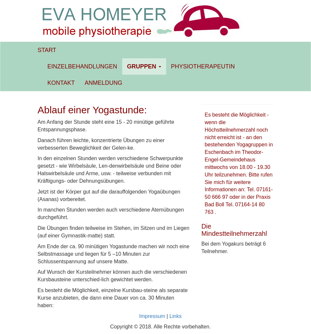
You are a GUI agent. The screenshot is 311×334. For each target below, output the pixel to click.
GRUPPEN (144, 66)
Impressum (152, 316)
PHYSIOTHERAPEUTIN (203, 66)
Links (175, 316)
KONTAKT (61, 83)
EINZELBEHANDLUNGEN (82, 66)
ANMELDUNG (103, 83)
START (47, 50)
